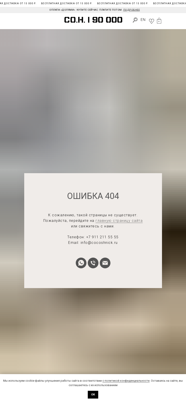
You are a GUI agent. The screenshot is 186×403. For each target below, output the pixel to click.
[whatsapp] (81, 263)
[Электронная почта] (105, 263)
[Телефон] (93, 263)
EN (143, 20)
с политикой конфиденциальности (126, 380)
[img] (9, 20)
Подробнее (131, 9)
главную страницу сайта (119, 221)
